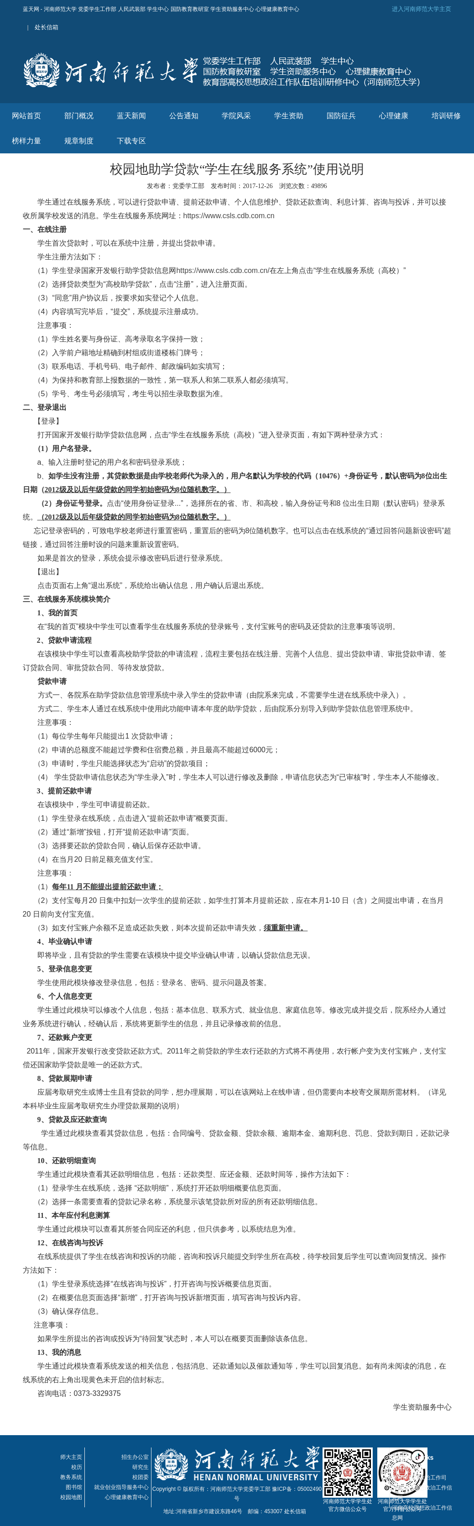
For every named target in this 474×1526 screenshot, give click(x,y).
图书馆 (74, 1487)
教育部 (400, 1467)
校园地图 (71, 1497)
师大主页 (71, 1457)
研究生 (140, 1467)
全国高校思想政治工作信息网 (422, 1492)
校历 (76, 1467)
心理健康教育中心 (127, 1497)
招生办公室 (135, 1457)
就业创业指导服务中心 (121, 1487)
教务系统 (71, 1477)
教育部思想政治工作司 (419, 1477)
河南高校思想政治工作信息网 (422, 1513)
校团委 (140, 1477)
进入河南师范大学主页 (421, 8)
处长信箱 (46, 27)
